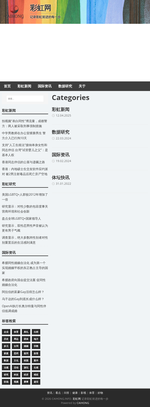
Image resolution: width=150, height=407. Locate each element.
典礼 (26, 331)
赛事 (26, 381)
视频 (16, 381)
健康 (75, 393)
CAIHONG (83, 403)
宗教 (36, 346)
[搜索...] (25, 98)
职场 (6, 381)
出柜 (36, 331)
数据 (6, 360)
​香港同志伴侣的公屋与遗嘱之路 (23, 162)
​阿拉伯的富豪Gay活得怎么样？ (23, 292)
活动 (16, 367)
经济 (26, 374)
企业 (6, 331)
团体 (26, 339)
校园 (26, 360)
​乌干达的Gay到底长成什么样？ (23, 299)
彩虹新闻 (60, 109)
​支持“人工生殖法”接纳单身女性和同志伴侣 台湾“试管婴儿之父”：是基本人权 (25, 150)
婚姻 (26, 346)
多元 (6, 346)
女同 (16, 346)
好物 (100, 393)
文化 (16, 360)
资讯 (49, 393)
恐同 (16, 353)
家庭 (6, 353)
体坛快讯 (60, 177)
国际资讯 (60, 154)
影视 (83, 393)
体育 (16, 331)
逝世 (36, 381)
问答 (66, 393)
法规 (6, 367)
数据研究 (60, 132)
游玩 (26, 367)
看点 (58, 393)
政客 (36, 353)
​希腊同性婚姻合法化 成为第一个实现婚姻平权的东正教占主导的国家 (25, 268)
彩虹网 (77, 398)
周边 (16, 339)
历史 (6, 339)
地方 (36, 339)
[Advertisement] (75, 52)
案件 (36, 360)
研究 (6, 374)
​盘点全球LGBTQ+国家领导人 (21, 218)
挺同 (26, 353)
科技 (16, 374)
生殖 (36, 367)
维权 (36, 374)
